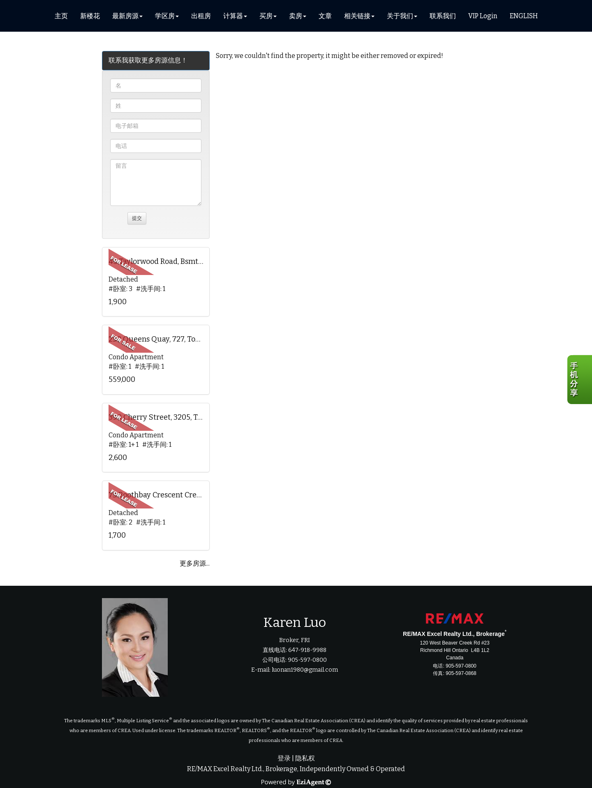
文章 (325, 16)
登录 (284, 758)
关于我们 (400, 16)
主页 (61, 16)
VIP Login (482, 16)
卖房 (295, 16)
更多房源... (195, 563)
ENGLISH (524, 16)
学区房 (165, 16)
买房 (266, 16)
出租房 (201, 16)
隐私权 (305, 758)
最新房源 (125, 16)
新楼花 (90, 16)
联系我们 (443, 16)
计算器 (233, 16)
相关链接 (357, 16)
